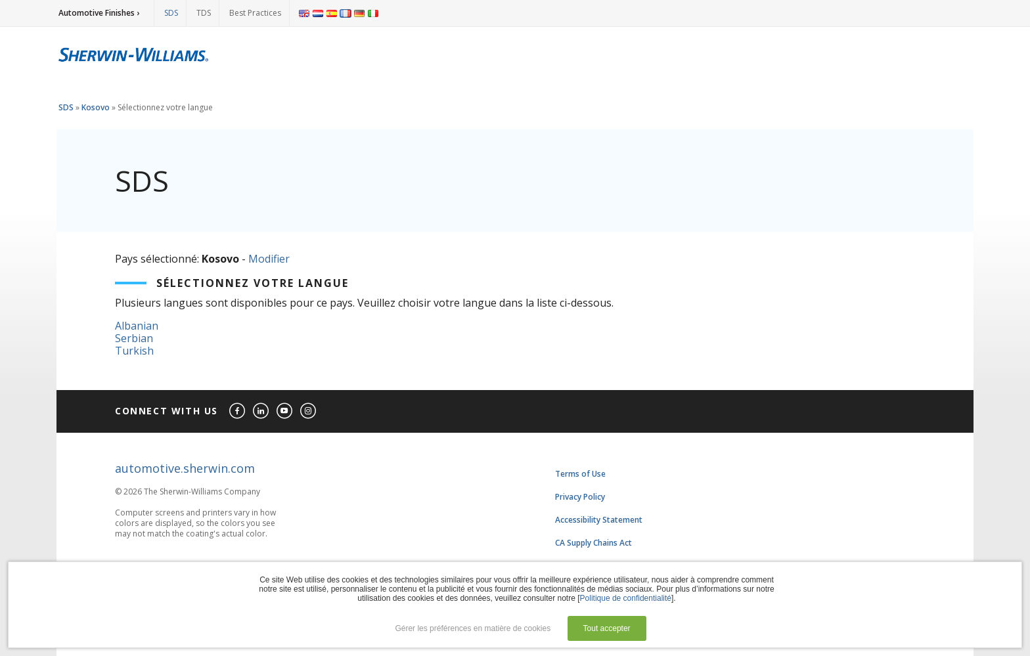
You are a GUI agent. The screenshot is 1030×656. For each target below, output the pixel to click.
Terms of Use (580, 473)
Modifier (269, 258)
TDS (203, 12)
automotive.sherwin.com (185, 468)
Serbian (134, 338)
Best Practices (255, 12)
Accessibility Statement (598, 519)
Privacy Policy (580, 496)
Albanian (136, 325)
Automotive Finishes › (98, 12)
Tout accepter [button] (607, 628)
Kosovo (95, 107)
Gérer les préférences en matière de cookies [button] (472, 628)
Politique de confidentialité (625, 598)
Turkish (134, 350)
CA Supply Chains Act (593, 542)
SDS (171, 12)
